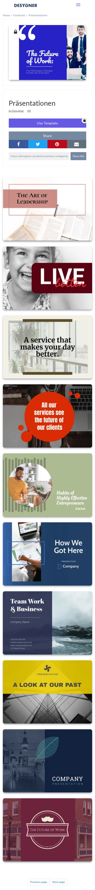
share (47, 136)
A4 (29, 110)
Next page (58, 882)
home (6, 15)
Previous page (38, 882)
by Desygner (16, 110)
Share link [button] (78, 156)
